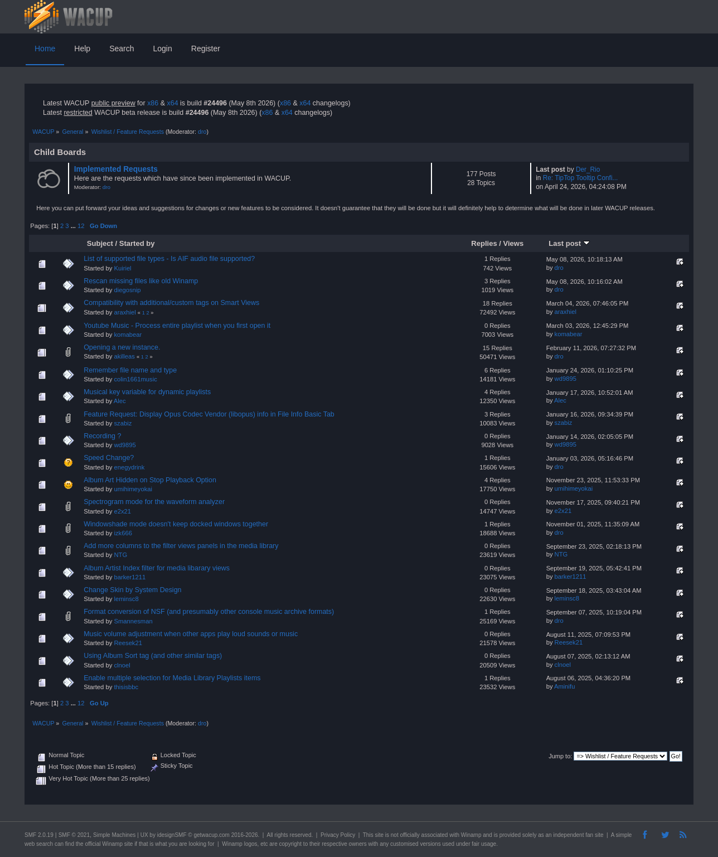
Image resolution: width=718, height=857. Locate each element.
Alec (120, 401)
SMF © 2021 (74, 835)
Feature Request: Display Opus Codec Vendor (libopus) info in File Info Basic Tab (209, 414)
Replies (484, 243)
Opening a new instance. (122, 347)
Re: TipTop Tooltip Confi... (580, 178)
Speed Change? (109, 458)
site (379, 835)
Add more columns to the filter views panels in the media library (181, 546)
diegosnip (127, 290)
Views (513, 243)
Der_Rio (588, 169)
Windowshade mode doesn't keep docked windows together (176, 524)
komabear (128, 334)
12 (80, 225)
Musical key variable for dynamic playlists (147, 392)
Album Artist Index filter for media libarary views (157, 568)
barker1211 (129, 577)
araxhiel (124, 312)
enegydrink (129, 467)
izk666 (123, 533)
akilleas (124, 356)
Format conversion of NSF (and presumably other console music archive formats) (209, 612)
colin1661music (135, 379)
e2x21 (122, 511)
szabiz (123, 423)
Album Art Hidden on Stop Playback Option (150, 480)
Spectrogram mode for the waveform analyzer (154, 502)
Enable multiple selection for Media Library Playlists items (172, 678)
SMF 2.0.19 (39, 835)
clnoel (122, 665)
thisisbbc (126, 687)
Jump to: (560, 756)
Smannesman (133, 621)
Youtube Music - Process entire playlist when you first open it (177, 326)
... (74, 225)
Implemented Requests (116, 169)
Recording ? (102, 436)
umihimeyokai (133, 489)
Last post (569, 243)
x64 (172, 103)
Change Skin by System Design (132, 590)
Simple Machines (114, 835)
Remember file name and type (130, 370)
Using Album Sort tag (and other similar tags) (153, 656)
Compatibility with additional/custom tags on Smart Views (171, 303)
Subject (100, 243)
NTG (120, 554)
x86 (152, 103)
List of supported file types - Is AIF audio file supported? (169, 259)
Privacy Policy (338, 835)
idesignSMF (172, 835)
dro (202, 131)
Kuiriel (122, 268)
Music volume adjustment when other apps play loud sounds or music (191, 634)
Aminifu (564, 686)
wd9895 (565, 378)
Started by (137, 243)
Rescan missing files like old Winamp (141, 281)
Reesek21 (128, 643)
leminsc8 (126, 598)
